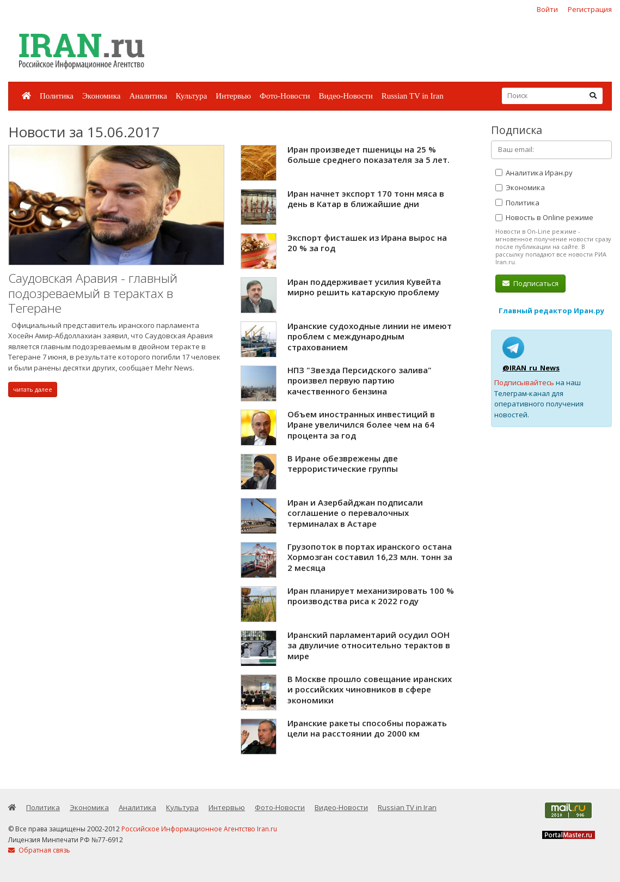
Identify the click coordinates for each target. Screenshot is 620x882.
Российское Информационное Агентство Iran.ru (199, 829)
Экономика (101, 96)
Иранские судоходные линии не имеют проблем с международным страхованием (369, 336)
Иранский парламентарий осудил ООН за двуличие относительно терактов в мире (368, 645)
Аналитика (148, 96)
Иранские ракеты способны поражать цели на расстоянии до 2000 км (367, 728)
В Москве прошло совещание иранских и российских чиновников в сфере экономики (369, 689)
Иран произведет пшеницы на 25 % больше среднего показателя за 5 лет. (368, 155)
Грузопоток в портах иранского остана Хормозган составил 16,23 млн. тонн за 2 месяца (369, 557)
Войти (547, 9)
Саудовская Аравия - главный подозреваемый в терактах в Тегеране (92, 293)
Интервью (233, 96)
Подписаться (530, 283)
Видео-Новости (345, 96)
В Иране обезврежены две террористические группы (342, 464)
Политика (56, 96)
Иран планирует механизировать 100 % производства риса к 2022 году (370, 596)
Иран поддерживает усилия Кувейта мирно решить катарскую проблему (364, 287)
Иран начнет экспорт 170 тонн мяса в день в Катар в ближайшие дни (365, 199)
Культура (191, 96)
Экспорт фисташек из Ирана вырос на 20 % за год (367, 243)
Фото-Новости (285, 96)
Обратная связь (39, 850)
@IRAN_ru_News (531, 368)
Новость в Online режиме (544, 217)
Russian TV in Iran (413, 96)
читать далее (32, 389)
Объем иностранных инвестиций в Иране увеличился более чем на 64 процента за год (361, 425)
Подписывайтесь (524, 382)
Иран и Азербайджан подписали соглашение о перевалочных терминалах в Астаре (355, 513)
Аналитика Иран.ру (534, 173)
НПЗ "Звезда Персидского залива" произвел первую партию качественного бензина (359, 380)
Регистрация (590, 9)
